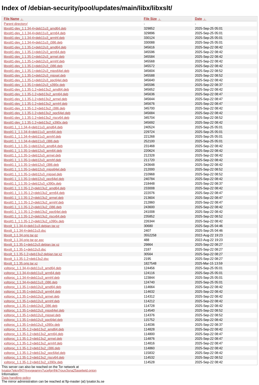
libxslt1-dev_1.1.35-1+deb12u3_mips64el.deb (36, 71)
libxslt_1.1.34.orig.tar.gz (21, 235)
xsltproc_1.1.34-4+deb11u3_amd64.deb (32, 268)
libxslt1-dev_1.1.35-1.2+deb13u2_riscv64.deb (36, 117)
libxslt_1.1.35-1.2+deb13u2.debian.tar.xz (33, 254)
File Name (11, 18)
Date (198, 18)
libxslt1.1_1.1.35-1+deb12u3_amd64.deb (33, 146)
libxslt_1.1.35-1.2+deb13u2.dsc (26, 259)
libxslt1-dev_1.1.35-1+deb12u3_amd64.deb (35, 47)
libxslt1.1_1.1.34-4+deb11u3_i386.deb (31, 141)
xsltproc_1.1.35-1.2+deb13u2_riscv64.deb (34, 357)
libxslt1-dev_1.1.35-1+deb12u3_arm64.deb (35, 52)
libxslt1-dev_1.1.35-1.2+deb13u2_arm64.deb (36, 94)
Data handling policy (16, 378)
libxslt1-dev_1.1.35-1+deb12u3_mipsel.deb (35, 75)
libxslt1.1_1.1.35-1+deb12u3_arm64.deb (33, 150)
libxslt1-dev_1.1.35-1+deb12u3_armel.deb (34, 56)
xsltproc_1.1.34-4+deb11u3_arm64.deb (32, 273)
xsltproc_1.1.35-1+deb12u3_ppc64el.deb (33, 320)
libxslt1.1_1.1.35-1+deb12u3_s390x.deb (32, 183)
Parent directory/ (16, 24)
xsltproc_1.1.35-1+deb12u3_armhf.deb (31, 301)
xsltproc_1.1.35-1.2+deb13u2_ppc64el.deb (34, 353)
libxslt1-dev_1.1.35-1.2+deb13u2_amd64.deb (36, 89)
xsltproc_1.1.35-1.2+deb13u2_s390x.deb (33, 362)
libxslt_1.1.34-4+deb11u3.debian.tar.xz (31, 226)
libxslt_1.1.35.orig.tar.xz (21, 263)
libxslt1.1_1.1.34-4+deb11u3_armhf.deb (32, 136)
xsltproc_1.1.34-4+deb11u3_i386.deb (30, 282)
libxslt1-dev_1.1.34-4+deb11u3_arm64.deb (35, 33)
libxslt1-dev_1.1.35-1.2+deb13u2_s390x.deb (36, 122)
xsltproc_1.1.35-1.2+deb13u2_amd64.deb (34, 329)
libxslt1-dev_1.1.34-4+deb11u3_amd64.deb (35, 28)
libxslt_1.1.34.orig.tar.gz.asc (24, 240)
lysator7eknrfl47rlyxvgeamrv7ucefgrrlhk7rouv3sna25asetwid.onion (49, 370)
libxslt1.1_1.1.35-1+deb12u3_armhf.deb (32, 160)
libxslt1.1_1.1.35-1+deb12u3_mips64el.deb (35, 169)
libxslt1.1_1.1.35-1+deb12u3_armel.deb (32, 155)
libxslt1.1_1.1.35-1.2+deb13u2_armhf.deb (34, 202)
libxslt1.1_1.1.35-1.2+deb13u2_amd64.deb (34, 188)
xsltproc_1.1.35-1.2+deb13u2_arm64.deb (33, 334)
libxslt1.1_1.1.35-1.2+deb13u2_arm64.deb (34, 193)
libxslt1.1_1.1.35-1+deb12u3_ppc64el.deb (34, 179)
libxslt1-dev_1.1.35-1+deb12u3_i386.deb (33, 66)
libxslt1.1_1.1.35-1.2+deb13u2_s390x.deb (34, 221)
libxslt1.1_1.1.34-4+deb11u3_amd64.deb (33, 127)
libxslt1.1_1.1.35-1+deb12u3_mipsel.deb (33, 174)
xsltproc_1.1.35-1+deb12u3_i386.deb (30, 306)
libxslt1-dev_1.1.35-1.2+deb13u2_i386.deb (34, 108)
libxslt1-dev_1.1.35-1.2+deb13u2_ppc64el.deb (37, 113)
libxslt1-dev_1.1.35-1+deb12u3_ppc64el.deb (36, 80)
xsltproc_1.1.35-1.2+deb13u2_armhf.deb (33, 343)
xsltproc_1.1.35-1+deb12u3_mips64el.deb (34, 310)
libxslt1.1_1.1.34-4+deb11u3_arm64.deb (33, 132)
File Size (150, 18)
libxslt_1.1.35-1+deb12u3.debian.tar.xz (31, 244)
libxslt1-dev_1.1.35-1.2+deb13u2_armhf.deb (35, 103)
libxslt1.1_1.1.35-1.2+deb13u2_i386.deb (33, 207)
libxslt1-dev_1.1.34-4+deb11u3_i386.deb (33, 42)
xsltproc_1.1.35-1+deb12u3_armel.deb (31, 296)
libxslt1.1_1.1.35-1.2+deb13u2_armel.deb (34, 197)
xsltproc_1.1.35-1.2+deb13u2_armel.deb (33, 338)
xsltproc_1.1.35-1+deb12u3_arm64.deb (32, 291)
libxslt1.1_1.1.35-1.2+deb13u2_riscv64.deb (35, 216)
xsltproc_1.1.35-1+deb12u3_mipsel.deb (32, 315)
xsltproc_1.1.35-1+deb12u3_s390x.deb (32, 324)
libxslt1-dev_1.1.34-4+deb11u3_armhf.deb (34, 38)
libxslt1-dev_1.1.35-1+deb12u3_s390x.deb (34, 85)
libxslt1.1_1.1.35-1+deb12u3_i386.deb (31, 164)
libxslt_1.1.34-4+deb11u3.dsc (25, 230)
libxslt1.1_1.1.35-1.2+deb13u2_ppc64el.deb (35, 211)
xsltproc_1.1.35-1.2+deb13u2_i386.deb (32, 348)
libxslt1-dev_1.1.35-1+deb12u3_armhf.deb (34, 61)
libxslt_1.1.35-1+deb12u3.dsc (25, 249)
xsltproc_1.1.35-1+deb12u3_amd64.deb (32, 287)
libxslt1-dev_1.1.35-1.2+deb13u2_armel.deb (35, 99)
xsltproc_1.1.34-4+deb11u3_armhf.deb (31, 277)
